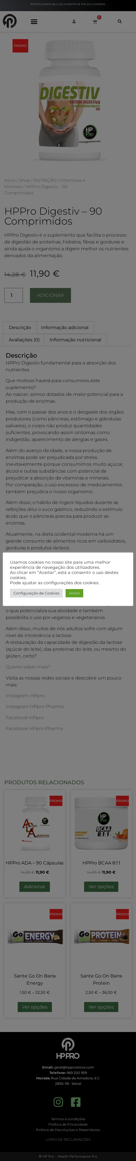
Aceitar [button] (74, 593)
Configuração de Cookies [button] (36, 593)
